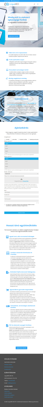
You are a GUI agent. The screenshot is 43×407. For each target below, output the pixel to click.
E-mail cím (7, 194)
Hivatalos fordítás (8, 364)
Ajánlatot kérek (13, 36)
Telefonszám (7, 199)
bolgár (6, 151)
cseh (6, 153)
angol (6, 146)
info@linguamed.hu (11, 383)
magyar (6, 143)
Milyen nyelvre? (8, 156)
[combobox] (21, 174)
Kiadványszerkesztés (8, 367)
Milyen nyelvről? (8, 141)
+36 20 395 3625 (7, 0)
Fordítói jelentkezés (8, 397)
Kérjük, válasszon (8, 171)
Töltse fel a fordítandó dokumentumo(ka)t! (14, 176)
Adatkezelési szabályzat (9, 395)
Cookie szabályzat (8, 393)
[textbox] (20, 174)
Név (5, 190)
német (6, 148)
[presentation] (12, 209)
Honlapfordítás (7, 369)
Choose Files (25, 181)
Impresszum (7, 391)
